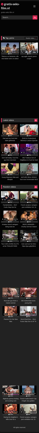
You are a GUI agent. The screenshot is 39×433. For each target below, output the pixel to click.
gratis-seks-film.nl (10, 6)
